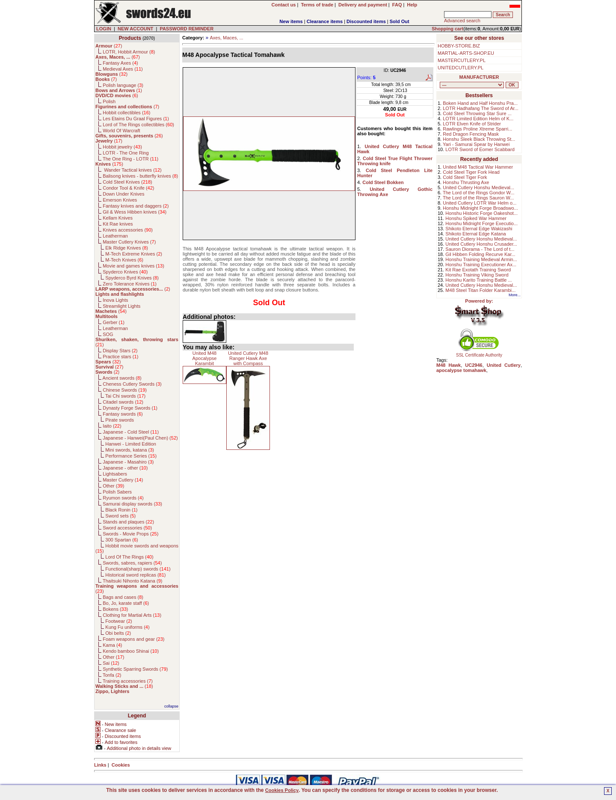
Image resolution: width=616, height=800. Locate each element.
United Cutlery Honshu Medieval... (478, 187)
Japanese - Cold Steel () (131, 431)
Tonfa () (112, 675)
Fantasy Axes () (120, 62)
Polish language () (123, 85)
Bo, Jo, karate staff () (126, 603)
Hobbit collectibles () (126, 112)
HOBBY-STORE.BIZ (459, 45)
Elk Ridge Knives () (126, 247)
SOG (108, 334)
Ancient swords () (122, 378)
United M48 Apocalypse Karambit (204, 358)
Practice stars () (120, 356)
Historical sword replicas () (135, 574)
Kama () (112, 645)
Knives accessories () (128, 229)
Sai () (111, 663)
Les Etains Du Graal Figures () (136, 118)
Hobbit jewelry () (122, 146)
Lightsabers (115, 473)
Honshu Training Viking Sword (476, 274)
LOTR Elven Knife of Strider (472, 123)
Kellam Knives (118, 217)
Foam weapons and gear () (133, 639)
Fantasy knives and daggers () (136, 205)
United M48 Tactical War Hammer (478, 167)
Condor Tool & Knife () (128, 187)
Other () (113, 485)
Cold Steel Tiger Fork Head (471, 172)
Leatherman (115, 235)
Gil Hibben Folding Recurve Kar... (480, 254)
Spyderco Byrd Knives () (132, 277)
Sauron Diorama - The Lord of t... (479, 249)
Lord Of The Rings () (129, 556)
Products (130, 38)
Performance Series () (131, 455)
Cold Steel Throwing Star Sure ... (477, 113)
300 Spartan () (121, 539)
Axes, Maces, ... (226, 37)
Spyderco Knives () (125, 271)
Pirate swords (119, 419)
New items (290, 21)
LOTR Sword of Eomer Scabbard (479, 149)
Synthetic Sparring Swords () (135, 669)
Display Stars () (120, 350)
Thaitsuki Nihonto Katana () (132, 580)
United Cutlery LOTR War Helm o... (479, 202)
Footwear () (118, 621)
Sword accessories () (127, 527)
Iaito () (112, 425)
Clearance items (325, 21)
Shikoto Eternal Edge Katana (475, 233)
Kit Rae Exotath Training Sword (478, 269)
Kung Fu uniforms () (127, 627)
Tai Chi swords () (125, 396)
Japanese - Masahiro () (128, 461)
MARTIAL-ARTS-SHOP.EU (466, 53)
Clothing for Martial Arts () (132, 615)
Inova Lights (115, 300)
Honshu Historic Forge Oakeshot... (481, 213)
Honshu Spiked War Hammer (475, 218)
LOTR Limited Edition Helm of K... (478, 118)
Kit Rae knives (118, 223)
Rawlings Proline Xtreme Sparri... (477, 128)
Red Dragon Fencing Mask (471, 134)
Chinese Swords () (125, 390)
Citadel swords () (123, 401)
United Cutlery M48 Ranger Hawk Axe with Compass (248, 358)
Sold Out (399, 21)
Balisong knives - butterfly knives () (140, 175)
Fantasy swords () (123, 413)
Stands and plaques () (128, 521)
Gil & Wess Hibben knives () (134, 211)
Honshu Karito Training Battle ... (478, 280)
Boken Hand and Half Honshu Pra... (480, 103)
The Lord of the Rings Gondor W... (479, 192)
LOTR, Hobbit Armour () (129, 51)
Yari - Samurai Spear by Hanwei (476, 144)
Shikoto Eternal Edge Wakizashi (478, 228)
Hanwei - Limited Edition (130, 443)
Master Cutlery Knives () (129, 241)
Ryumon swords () (123, 497)
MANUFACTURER (479, 77)
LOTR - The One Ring (125, 152)
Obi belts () (118, 633)
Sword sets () (120, 515)
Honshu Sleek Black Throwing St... (479, 139)
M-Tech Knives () (124, 259)
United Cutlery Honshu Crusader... (481, 244)
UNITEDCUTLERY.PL (460, 67)
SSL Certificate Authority (479, 353)
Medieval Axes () (123, 68)
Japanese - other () (125, 467)
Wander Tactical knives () (132, 169)
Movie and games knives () (133, 265)
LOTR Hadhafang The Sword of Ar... (480, 108)
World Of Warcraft (121, 130)
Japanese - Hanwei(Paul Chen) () (140, 437)
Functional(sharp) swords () (137, 568)
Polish (109, 101)
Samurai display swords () (132, 503)
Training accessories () (128, 681)
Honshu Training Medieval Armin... (481, 259)
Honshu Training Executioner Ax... (480, 264)
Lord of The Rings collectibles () (138, 124)
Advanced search (462, 20)
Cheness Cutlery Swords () (132, 384)
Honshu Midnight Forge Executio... (481, 223)
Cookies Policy (282, 790)
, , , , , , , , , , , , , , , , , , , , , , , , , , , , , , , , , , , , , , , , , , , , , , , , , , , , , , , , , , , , (472, 85)
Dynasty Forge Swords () (130, 407)
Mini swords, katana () (129, 449)
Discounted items (366, 21)
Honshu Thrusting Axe (466, 182)
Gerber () (113, 322)
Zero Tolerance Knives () (130, 283)
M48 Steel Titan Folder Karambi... (480, 290)
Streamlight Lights (121, 306)
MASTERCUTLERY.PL (462, 60)
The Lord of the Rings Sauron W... (478, 197)
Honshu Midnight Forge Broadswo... (480, 208)
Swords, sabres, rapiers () (132, 562)
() (108, 45)
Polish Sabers (117, 491)
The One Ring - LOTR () (130, 158)
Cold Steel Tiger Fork (465, 177)
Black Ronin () (121, 509)
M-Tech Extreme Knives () (133, 253)
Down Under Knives (123, 193)
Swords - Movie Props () (130, 533)
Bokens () (115, 609)
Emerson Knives (120, 199)
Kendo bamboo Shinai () (131, 651)
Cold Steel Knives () (127, 181)
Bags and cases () (123, 597)
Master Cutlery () (123, 479)
